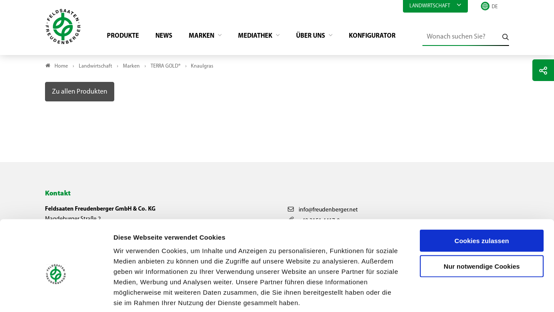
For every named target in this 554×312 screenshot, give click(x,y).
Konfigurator (387, 37)
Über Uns (324, 37)
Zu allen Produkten (79, 93)
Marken (208, 37)
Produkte (126, 37)
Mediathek (265, 37)
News (168, 37)
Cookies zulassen (481, 198)
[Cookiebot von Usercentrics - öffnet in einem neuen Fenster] (56, 295)
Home (61, 67)
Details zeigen (461, 295)
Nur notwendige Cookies (482, 223)
